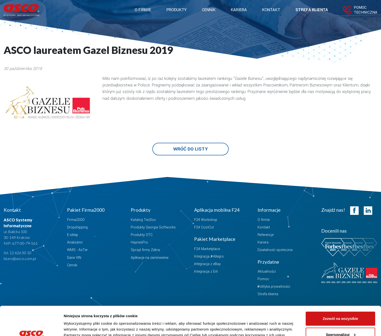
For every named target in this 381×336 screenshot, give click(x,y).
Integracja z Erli (206, 271)
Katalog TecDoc (143, 219)
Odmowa (340, 323)
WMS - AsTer (77, 249)
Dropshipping (77, 227)
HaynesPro (139, 242)
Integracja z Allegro (209, 256)
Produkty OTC (142, 234)
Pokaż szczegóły (78, 321)
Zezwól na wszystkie (340, 291)
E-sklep (72, 234)
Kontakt (271, 10)
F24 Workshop (205, 219)
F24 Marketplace (207, 249)
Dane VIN (74, 257)
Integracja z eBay (207, 264)
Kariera (239, 10)
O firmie (264, 219)
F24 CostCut (204, 227)
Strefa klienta (311, 10)
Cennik (209, 10)
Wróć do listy (190, 149)
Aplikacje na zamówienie (149, 257)
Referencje (266, 234)
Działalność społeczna (275, 249)
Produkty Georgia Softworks (153, 227)
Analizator (75, 242)
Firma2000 (76, 219)
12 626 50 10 (20, 252)
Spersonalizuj (340, 307)
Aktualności (267, 271)
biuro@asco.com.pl (20, 258)
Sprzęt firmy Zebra (145, 249)
